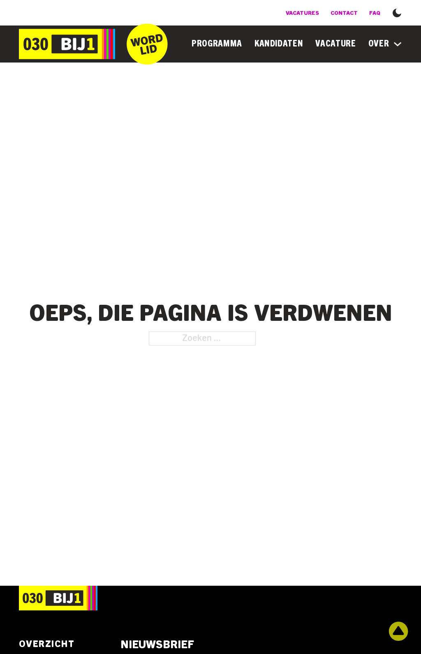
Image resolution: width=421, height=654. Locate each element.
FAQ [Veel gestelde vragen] (374, 13)
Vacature (335, 43)
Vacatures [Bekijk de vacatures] (302, 13)
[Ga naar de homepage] (67, 44)
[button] (397, 12)
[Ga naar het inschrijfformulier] (147, 44)
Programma (217, 43)
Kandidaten (278, 43)
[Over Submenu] (397, 44)
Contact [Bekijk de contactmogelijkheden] (344, 13)
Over (378, 43)
